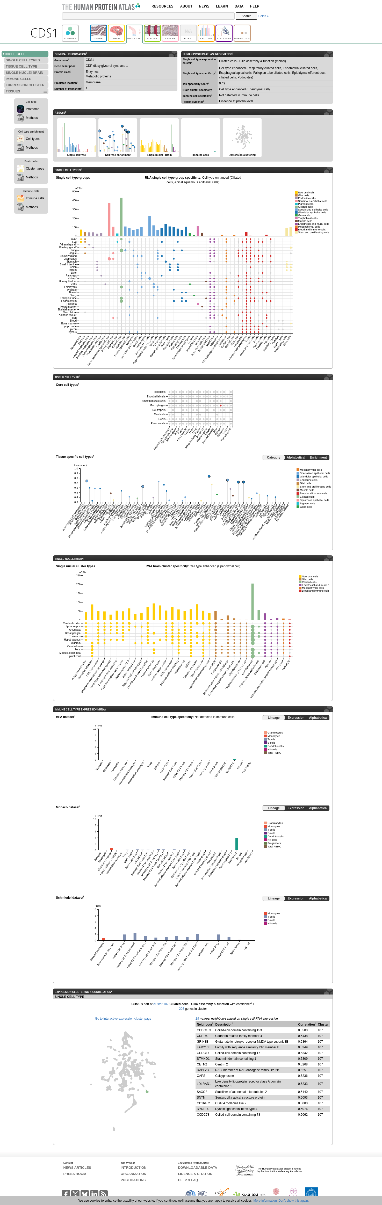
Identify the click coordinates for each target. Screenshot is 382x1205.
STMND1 (203, 1059)
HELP (254, 6)
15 (197, 1018)
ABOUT (186, 6)
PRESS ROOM (74, 1174)
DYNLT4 (202, 1109)
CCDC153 (204, 1030)
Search (246, 16)
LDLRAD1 (204, 1084)
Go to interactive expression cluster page (123, 1018)
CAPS (201, 1076)
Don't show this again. (293, 1200)
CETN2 (202, 1064)
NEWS (204, 6)
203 (181, 1009)
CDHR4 (202, 1036)
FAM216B (204, 1047)
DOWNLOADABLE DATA (197, 1168)
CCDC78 (203, 1114)
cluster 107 (161, 1004)
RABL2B (203, 1070)
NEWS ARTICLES (77, 1168)
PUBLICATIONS (133, 1180)
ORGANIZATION (133, 1174)
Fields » (263, 16)
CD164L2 (203, 1103)
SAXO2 (202, 1092)
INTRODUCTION (134, 1168)
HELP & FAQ (188, 1180)
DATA (239, 6)
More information (265, 1200)
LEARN (222, 6)
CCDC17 (203, 1053)
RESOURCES (163, 6)
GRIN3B (202, 1041)
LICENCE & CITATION (195, 1174)
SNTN (201, 1097)
